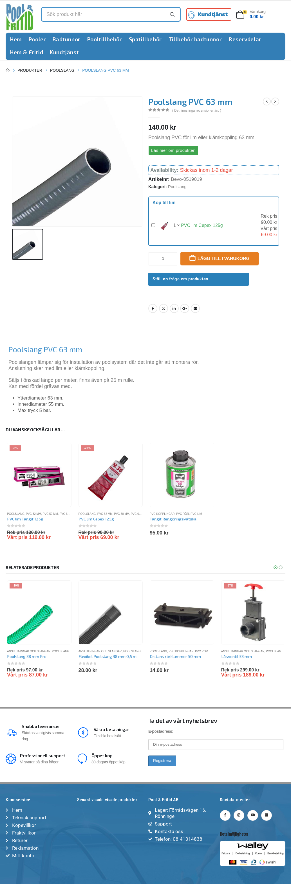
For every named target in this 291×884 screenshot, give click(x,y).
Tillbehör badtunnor (195, 39)
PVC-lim (196, 513)
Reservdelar (245, 39)
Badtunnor (66, 39)
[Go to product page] (39, 475)
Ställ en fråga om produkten (180, 278)
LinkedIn (174, 308)
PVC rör (182, 513)
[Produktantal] (163, 258)
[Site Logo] (20, 17)
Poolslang (177, 186)
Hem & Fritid (26, 52)
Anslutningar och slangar (28, 651)
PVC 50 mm (50, 513)
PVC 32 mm (33, 513)
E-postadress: (160, 731)
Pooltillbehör (104, 39)
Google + (184, 308)
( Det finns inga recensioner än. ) (196, 110)
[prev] (267, 101)
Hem (16, 39)
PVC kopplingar (162, 513)
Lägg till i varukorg (224, 258)
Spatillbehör (145, 39)
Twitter (163, 308)
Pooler (37, 39)
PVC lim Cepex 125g (151, 222)
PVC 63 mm (67, 513)
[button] (275, 567)
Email (195, 308)
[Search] (172, 14)
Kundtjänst (64, 52)
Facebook (152, 308)
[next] (275, 101)
